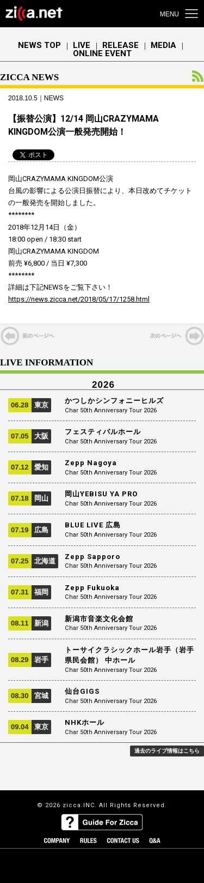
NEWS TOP (39, 45)
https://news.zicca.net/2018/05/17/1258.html (79, 299)
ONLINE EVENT (102, 54)
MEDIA (163, 45)
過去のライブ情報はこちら (167, 751)
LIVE (81, 45)
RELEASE (120, 45)
